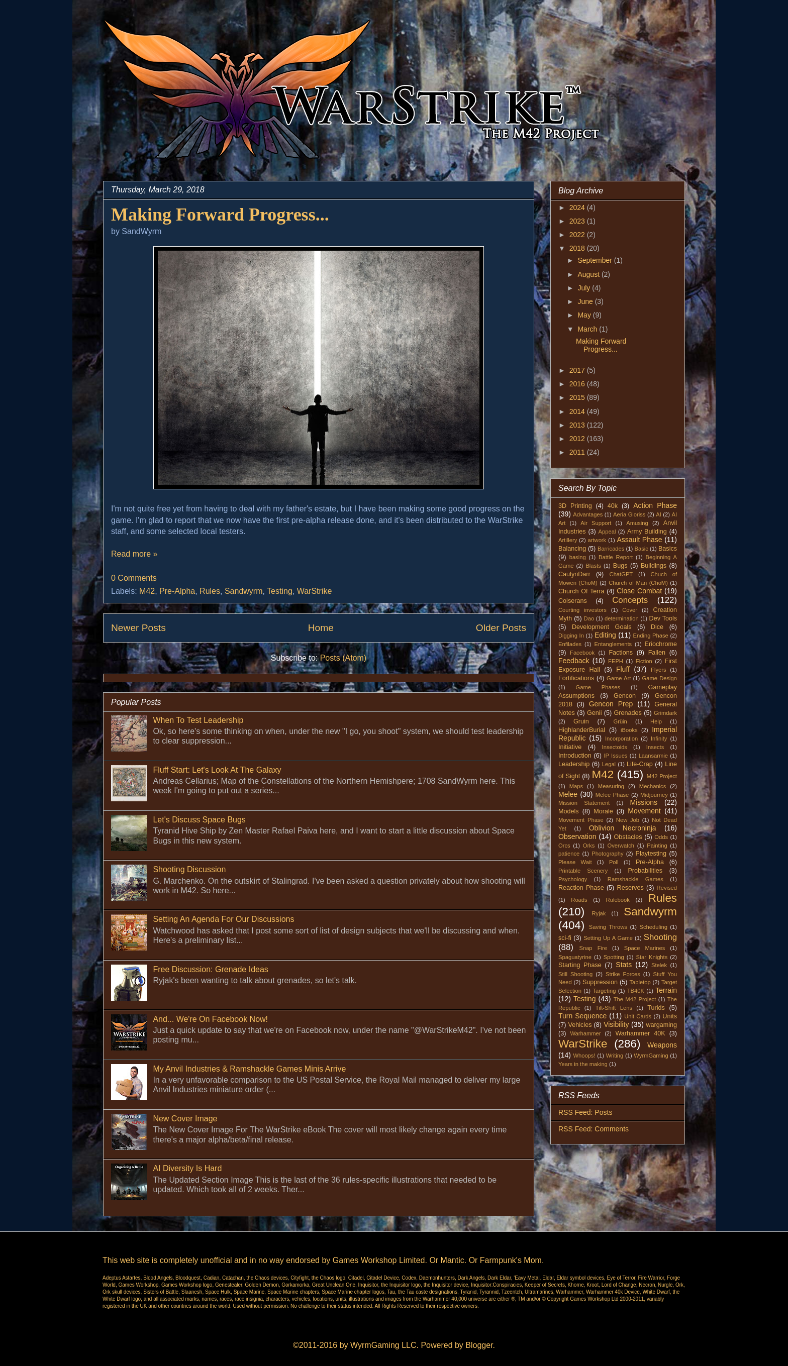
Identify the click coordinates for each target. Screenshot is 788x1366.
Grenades (628, 712)
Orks (589, 846)
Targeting (604, 991)
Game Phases (598, 687)
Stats (624, 965)
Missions (643, 802)
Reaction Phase (581, 887)
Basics (667, 548)
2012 (578, 439)
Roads (579, 900)
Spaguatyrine (575, 957)
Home (321, 627)
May (585, 315)
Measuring (611, 786)
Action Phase (655, 505)
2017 (578, 370)
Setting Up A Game (608, 938)
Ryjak (599, 913)
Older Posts (501, 627)
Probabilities (645, 870)
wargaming (661, 1024)
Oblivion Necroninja (622, 828)
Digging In (571, 636)
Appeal (607, 532)
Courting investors (582, 610)
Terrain (666, 990)
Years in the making (583, 1064)
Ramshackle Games (635, 879)
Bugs (620, 565)
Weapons (662, 1045)
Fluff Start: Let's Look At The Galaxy (217, 770)
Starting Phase (580, 965)
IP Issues (616, 756)
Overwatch (621, 846)
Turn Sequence (582, 1016)
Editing (605, 635)
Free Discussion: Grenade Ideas (210, 969)
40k (613, 505)
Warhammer (585, 1033)
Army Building (647, 531)
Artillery (567, 540)
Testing (279, 591)
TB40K (635, 991)
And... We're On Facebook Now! (210, 1019)
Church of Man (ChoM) (638, 583)
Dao (589, 618)
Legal (609, 764)
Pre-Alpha (177, 591)
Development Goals (602, 627)
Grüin (620, 721)
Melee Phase (612, 795)
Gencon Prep (611, 704)
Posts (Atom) (343, 658)
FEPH (615, 661)
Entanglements (613, 644)
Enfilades (569, 644)
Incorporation (621, 738)
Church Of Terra (581, 591)
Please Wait (575, 862)
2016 (578, 384)
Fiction (644, 661)
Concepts (630, 600)
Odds (661, 837)
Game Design (659, 678)
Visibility (616, 1024)
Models (568, 811)
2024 (578, 207)
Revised (667, 888)
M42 (147, 591)
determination (622, 618)
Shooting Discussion (189, 869)
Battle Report (616, 557)
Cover (629, 610)
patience (568, 854)
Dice (657, 627)
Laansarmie (653, 756)
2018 (578, 248)
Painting (657, 846)
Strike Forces (623, 974)
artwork (597, 540)
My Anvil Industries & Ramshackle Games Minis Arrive (249, 1069)
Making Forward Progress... (220, 214)
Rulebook (618, 900)
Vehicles (580, 1024)
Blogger (478, 1345)
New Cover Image (185, 1118)
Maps (576, 786)
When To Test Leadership (198, 720)
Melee (567, 794)
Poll (614, 862)
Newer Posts (138, 627)
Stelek (659, 965)
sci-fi (564, 937)
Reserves (630, 887)
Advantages (588, 514)
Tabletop (640, 982)
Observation (577, 836)
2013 (578, 425)
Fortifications (576, 678)
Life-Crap (640, 764)
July (584, 288)
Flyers (658, 670)
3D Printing (575, 505)
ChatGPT (621, 574)
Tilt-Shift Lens (614, 1008)
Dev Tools (663, 618)
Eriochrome (661, 644)
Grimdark (665, 713)
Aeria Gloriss (629, 514)
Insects (655, 747)
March (588, 329)
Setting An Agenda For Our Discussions (223, 919)
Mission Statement (584, 803)
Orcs (564, 846)
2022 (578, 235)
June (586, 301)
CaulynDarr (574, 574)
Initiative (569, 747)
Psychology (572, 879)
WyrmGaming (651, 1056)
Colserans (572, 600)
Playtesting (651, 853)
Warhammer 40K (640, 1033)
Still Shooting (575, 974)
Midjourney (654, 795)
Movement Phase (581, 820)
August (589, 274)
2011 (578, 452)
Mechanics (652, 786)
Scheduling (653, 927)
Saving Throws (608, 927)
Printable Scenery (583, 871)
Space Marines (644, 948)
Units (669, 1016)
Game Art (619, 678)
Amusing (637, 523)
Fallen (656, 652)
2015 (578, 397)
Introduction (575, 755)
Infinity (659, 738)
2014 (578, 411)
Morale (603, 811)
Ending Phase (650, 636)
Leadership (573, 764)
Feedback (573, 661)
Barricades (611, 549)
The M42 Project (635, 999)
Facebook (582, 653)
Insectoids (614, 747)
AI (658, 514)
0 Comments (134, 578)
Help (656, 721)
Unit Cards (637, 1016)
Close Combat (639, 591)
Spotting (614, 957)
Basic (641, 549)
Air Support (595, 523)
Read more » (134, 554)
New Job (627, 820)
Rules (210, 591)
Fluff (623, 669)
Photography (607, 854)
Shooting (660, 937)
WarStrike (314, 591)
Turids (656, 1007)
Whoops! (584, 1056)
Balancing (572, 548)
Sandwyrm (244, 591)
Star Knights (651, 957)
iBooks (629, 730)
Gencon (625, 695)
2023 (578, 221)
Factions (621, 652)
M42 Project (662, 776)
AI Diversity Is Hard (187, 1168)
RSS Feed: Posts (585, 1112)
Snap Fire (593, 948)
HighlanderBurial (581, 729)
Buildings (653, 565)
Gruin (581, 721)
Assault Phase (639, 540)
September (595, 260)
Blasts (593, 566)
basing (577, 557)
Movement (644, 811)
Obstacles (628, 836)
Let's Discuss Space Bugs (199, 819)
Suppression (600, 982)
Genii (594, 712)
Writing (615, 1056)
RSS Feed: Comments (593, 1129)
